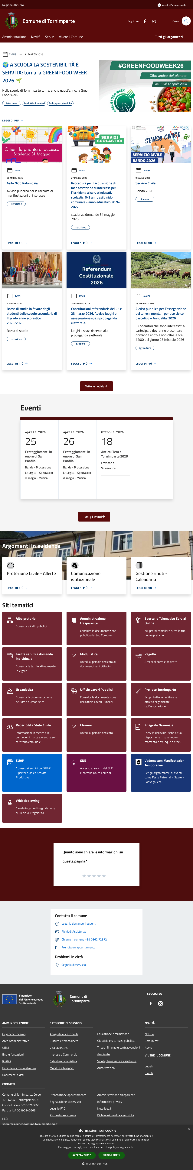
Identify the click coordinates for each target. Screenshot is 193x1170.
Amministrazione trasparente (116, 1095)
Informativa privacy (109, 1101)
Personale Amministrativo (19, 1068)
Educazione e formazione (113, 1034)
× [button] (188, 1128)
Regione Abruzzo (13, 5)
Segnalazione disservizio (65, 1101)
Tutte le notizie (96, 386)
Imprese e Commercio (63, 1054)
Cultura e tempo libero (64, 1041)
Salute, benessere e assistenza (116, 1061)
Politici (6, 1061)
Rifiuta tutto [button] (112, 1155)
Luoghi (149, 1066)
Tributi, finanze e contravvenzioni (118, 1047)
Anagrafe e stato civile (64, 1034)
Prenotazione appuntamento (68, 1095)
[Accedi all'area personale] (172, 5)
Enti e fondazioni (13, 1054)
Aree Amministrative (15, 1041)
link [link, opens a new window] (133, 1147)
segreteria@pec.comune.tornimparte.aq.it (29, 1124)
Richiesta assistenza (63, 1115)
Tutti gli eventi (94, 516)
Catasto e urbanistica (63, 1061)
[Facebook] (143, 20)
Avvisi (13, 54)
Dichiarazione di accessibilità (115, 1115)
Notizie (149, 1034)
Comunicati (152, 1041)
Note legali (104, 1108)
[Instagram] (152, 20)
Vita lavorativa (59, 1047)
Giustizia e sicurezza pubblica (116, 1040)
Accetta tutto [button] (82, 1155)
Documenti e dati (13, 1075)
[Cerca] (186, 21)
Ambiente (103, 1054)
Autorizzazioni (106, 1068)
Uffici (5, 1047)
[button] (96, 1163)
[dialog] (96, 1147)
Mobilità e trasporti (62, 1068)
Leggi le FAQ (58, 1108)
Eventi (149, 1073)
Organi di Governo (13, 1034)
